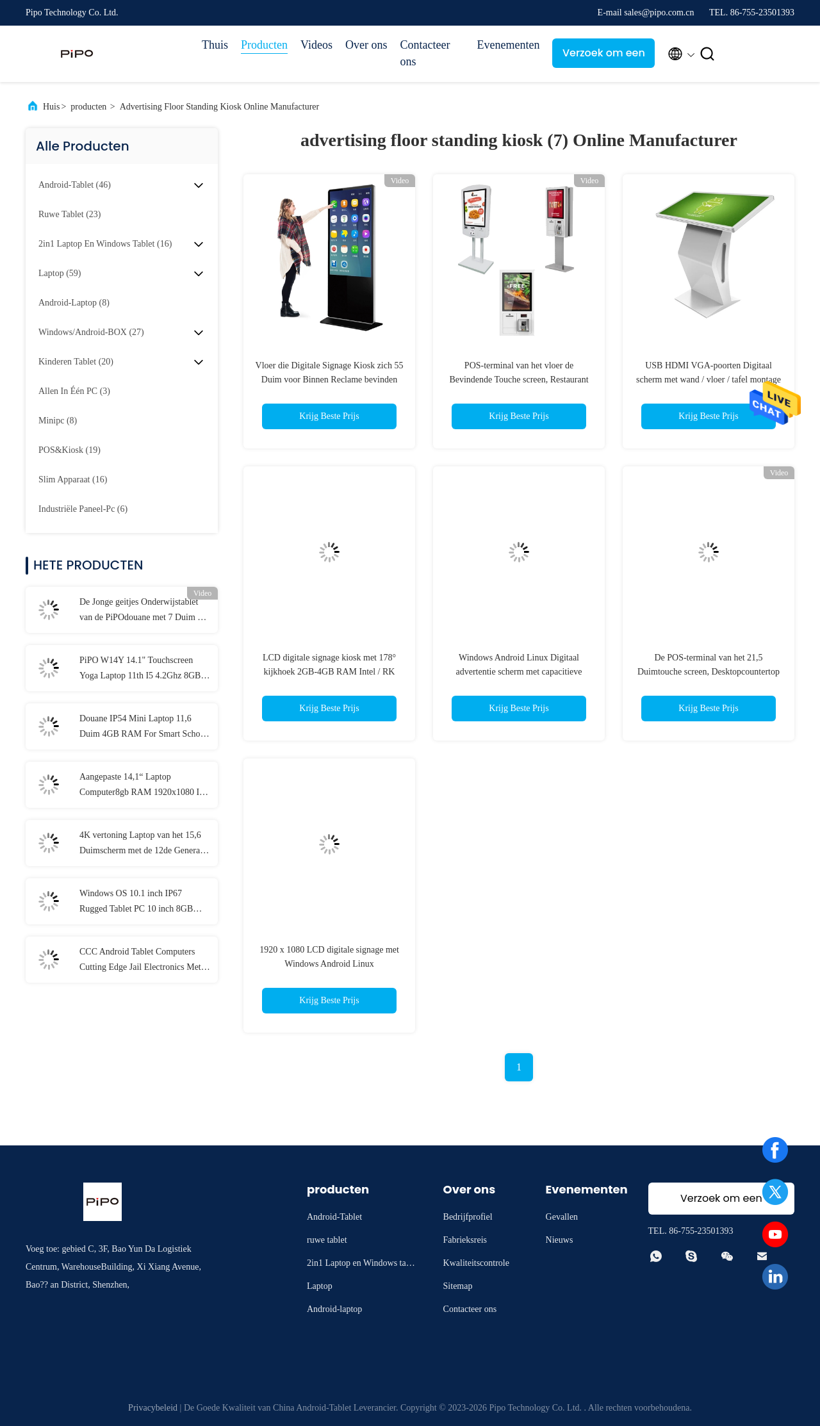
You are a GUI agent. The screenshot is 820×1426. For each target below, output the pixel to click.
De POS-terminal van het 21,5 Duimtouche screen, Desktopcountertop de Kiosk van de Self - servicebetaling (708, 672)
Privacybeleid (152, 1408)
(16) (105, 244)
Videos (316, 44)
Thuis (215, 44)
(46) (74, 185)
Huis (51, 106)
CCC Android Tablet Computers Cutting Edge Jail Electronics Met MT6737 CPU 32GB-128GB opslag (144, 961)
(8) (74, 302)
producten (88, 106)
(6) (82, 509)
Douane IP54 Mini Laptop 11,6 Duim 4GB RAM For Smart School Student (143, 728)
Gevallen (562, 1217)
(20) (75, 361)
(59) (59, 273)
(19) (69, 450)
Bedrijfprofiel (468, 1217)
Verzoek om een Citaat (603, 56)
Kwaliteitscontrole (476, 1263)
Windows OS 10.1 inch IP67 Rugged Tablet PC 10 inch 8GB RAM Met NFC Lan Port (136, 903)
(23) (69, 214)
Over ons (366, 44)
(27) (91, 332)
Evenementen (508, 44)
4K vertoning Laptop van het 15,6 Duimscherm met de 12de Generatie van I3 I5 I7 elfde (144, 844)
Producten (264, 44)
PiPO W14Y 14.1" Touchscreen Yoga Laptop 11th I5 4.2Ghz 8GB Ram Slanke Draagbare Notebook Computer (140, 669)
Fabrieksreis (465, 1240)
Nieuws (559, 1240)
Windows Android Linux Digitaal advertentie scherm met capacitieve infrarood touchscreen (518, 672)
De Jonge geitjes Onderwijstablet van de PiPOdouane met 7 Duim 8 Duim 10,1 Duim (140, 611)
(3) (74, 391)
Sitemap (458, 1286)
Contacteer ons (425, 53)
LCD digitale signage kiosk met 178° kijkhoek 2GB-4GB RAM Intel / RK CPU (329, 672)
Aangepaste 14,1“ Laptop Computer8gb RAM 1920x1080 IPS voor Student (144, 786)
